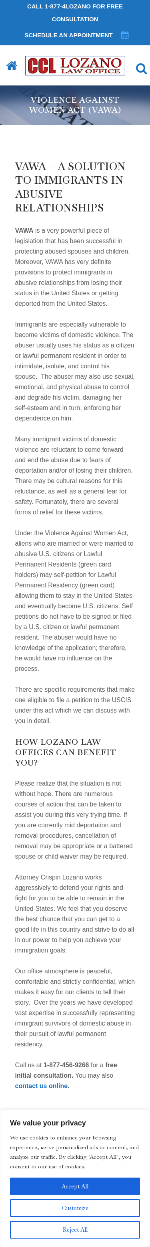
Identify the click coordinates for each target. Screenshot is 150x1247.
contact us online (41, 1085)
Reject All (75, 1229)
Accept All (75, 1186)
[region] (75, 1178)
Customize (75, 1208)
